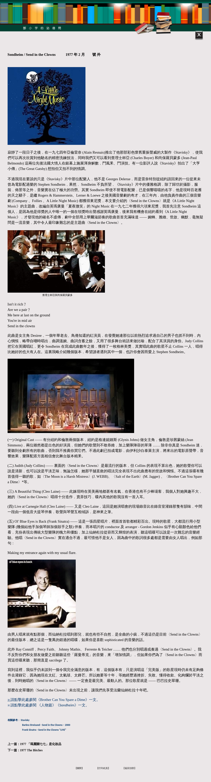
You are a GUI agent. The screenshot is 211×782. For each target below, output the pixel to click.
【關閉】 (79, 768)
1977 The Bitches (31, 750)
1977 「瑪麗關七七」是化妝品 (40, 744)
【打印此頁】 (103, 768)
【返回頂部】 (129, 768)
